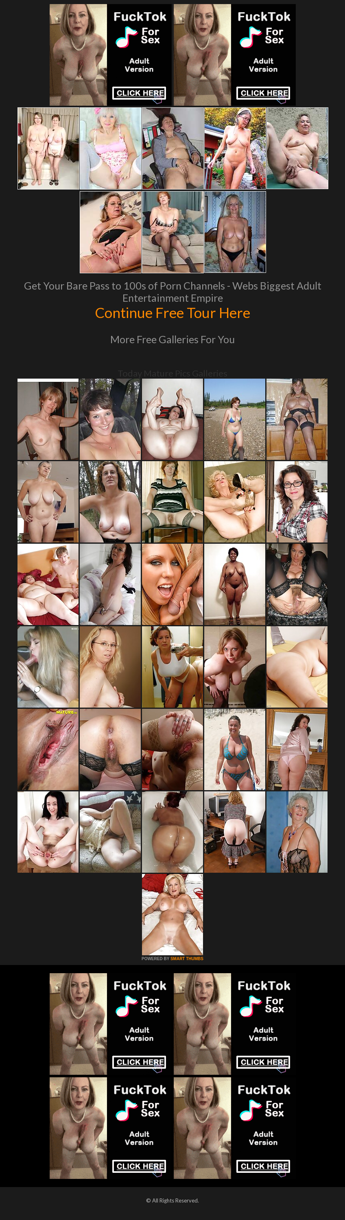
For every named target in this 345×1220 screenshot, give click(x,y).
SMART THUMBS (186, 958)
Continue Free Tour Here (172, 312)
